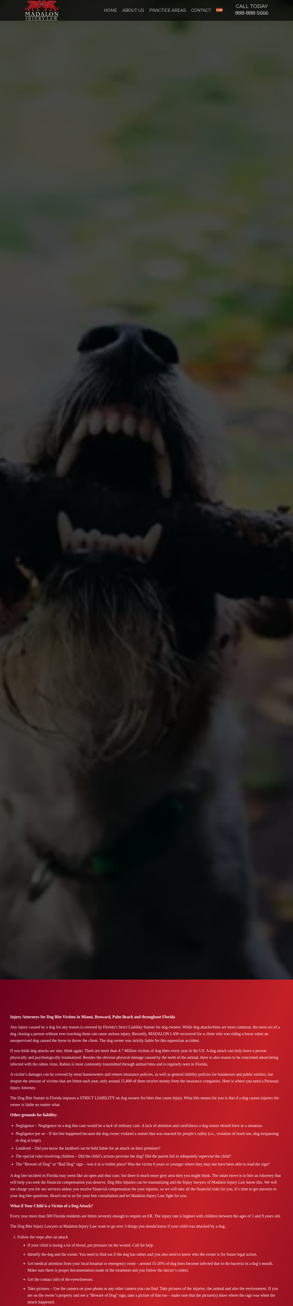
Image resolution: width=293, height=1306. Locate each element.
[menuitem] (110, 10)
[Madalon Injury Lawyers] (41, 10)
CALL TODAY (252, 6)
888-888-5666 (251, 13)
